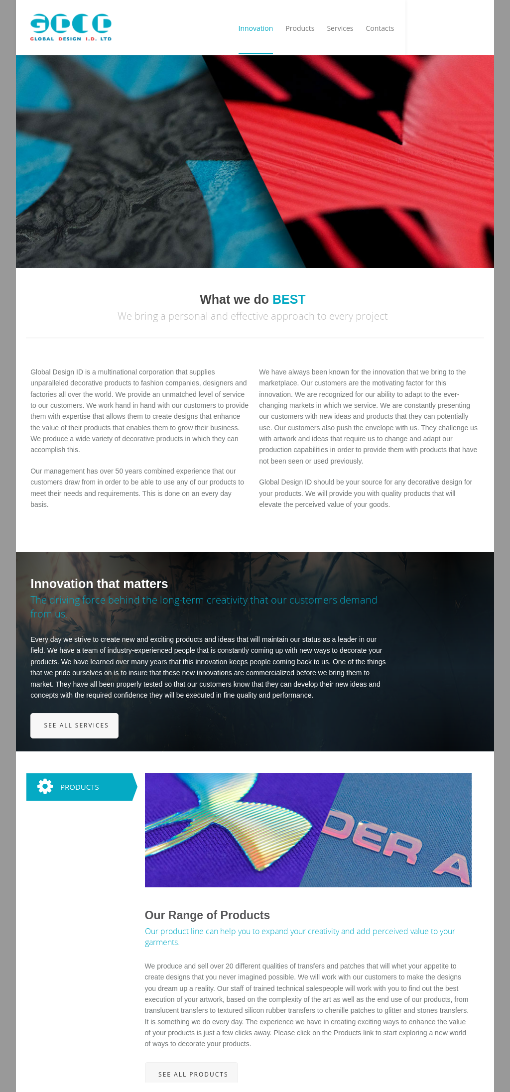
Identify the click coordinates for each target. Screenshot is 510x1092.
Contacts (465, 30)
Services (425, 30)
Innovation (341, 30)
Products (385, 30)
